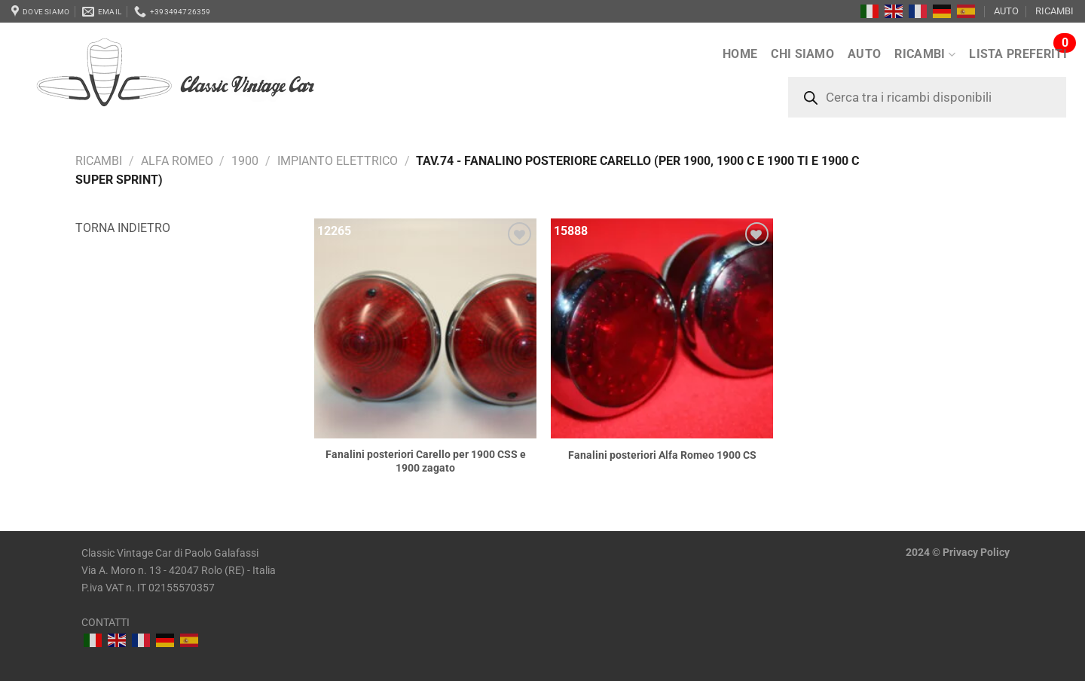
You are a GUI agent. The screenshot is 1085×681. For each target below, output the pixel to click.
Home (740, 54)
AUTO (1006, 11)
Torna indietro (122, 228)
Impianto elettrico (337, 161)
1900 (244, 161)
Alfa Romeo (177, 161)
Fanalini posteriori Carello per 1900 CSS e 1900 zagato (426, 461)
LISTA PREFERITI (1018, 54)
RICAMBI (1054, 11)
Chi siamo (802, 54)
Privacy (960, 552)
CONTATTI (105, 622)
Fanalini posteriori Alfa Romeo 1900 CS (662, 455)
